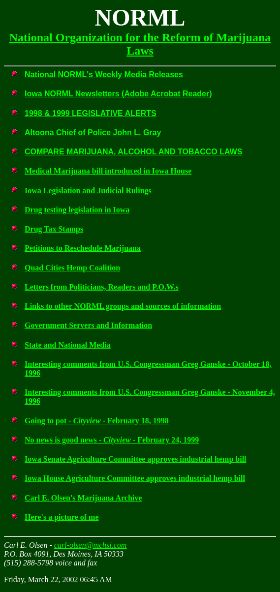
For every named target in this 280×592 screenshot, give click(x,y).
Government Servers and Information (88, 325)
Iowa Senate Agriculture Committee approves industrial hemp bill (136, 459)
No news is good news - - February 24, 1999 (112, 440)
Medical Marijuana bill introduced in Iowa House (108, 171)
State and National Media (68, 345)
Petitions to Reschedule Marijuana (83, 248)
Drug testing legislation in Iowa (77, 210)
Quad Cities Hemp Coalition (72, 268)
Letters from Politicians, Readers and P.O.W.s (102, 287)
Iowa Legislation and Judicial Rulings (88, 190)
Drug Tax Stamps (54, 229)
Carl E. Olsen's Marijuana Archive (83, 498)
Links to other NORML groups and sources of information (123, 306)
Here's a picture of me (61, 517)
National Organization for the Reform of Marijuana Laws (140, 44)
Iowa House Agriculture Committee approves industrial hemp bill (135, 478)
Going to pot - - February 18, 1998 (97, 420)
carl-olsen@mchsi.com (90, 545)
